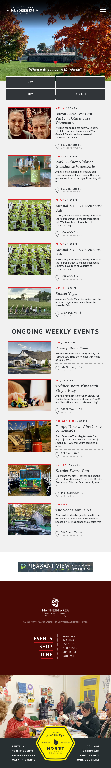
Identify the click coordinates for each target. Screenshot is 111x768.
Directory (69, 648)
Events (43, 638)
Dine (47, 654)
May (30, 82)
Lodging (68, 644)
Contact (68, 655)
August (81, 94)
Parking (68, 640)
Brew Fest (69, 636)
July (30, 94)
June (81, 82)
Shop (46, 646)
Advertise (69, 651)
